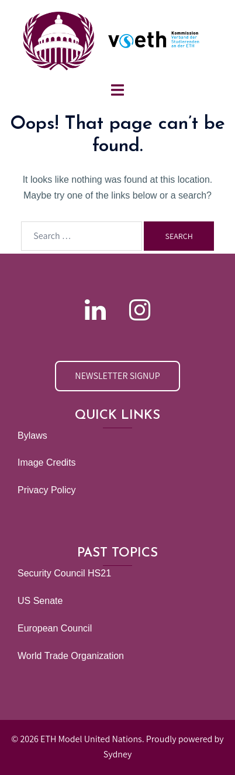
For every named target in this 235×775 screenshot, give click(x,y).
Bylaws (32, 436)
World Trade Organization (71, 656)
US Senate (40, 601)
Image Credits (47, 462)
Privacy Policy (47, 490)
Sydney (117, 754)
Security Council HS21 (64, 573)
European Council (55, 628)
